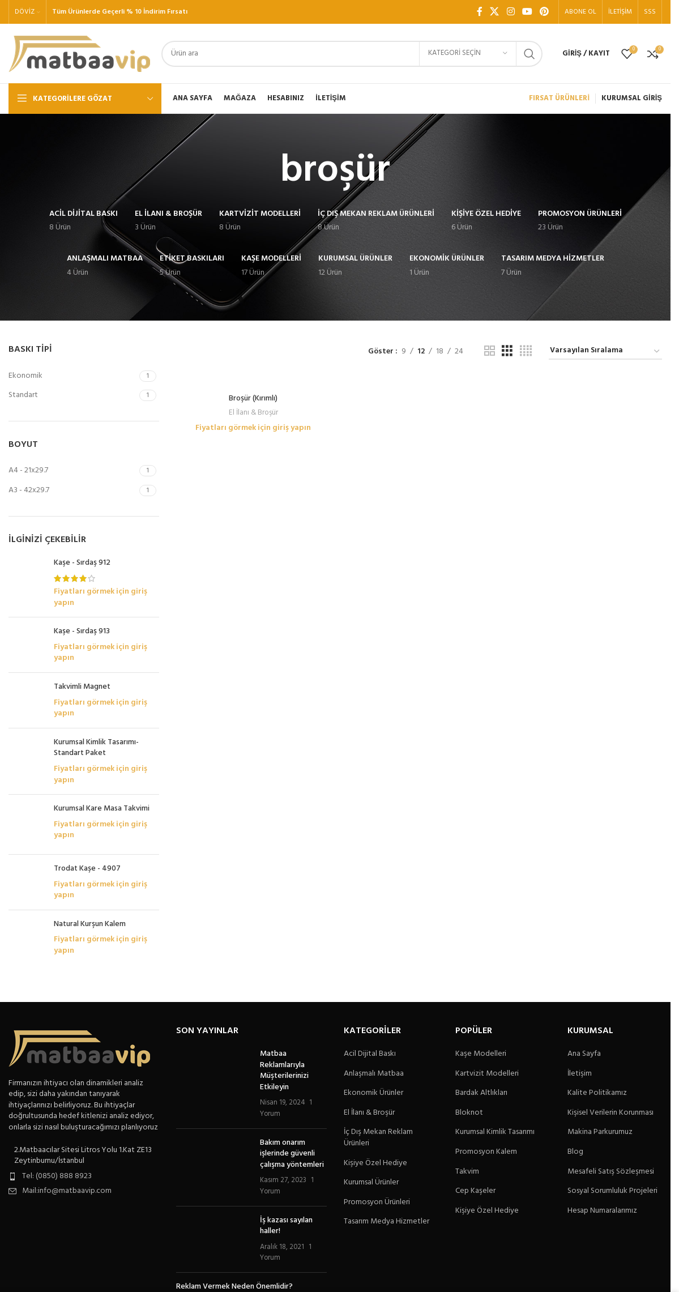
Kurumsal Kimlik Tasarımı (495, 1132)
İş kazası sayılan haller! (286, 1226)
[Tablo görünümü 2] (489, 351)
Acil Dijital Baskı (370, 1054)
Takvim (467, 1172)
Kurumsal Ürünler (371, 1182)
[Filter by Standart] (72, 395)
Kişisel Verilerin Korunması (610, 1113)
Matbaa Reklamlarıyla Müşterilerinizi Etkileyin (284, 1070)
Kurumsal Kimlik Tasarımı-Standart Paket (96, 748)
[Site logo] (79, 53)
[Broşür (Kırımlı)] (253, 382)
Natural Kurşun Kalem (90, 924)
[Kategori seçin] (467, 54)
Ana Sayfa (584, 1054)
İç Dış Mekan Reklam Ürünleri (378, 1138)
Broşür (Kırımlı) (253, 398)
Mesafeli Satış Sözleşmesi (610, 1172)
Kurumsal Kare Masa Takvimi (102, 809)
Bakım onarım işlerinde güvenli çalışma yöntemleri (292, 1153)
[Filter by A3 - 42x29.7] (72, 490)
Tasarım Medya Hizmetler (386, 1221)
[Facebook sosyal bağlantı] (479, 12)
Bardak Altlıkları (481, 1093)
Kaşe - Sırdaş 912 (82, 563)
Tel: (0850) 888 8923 (57, 1176)
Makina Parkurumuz (600, 1132)
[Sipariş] (605, 351)
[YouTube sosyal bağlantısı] (527, 12)
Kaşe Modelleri (480, 1054)
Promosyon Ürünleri (377, 1202)
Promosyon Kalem (486, 1152)
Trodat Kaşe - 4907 (87, 869)
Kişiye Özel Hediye (375, 1163)
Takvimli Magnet (82, 687)
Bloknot (469, 1113)
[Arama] (352, 54)
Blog (575, 1152)
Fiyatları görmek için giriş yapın (100, 597)
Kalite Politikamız (597, 1093)
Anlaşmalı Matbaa (374, 1074)
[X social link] (494, 12)
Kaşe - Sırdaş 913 (82, 631)
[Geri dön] (266, 171)
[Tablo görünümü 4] (526, 351)
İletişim (579, 1074)
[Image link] (79, 1048)
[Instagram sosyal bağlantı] (510, 12)
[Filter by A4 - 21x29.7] (72, 470)
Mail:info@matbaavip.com (67, 1190)
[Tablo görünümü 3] (507, 351)
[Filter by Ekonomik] (72, 376)
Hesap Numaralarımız (602, 1211)
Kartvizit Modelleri (487, 1074)
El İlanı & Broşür (253, 413)
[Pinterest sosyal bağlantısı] (544, 12)
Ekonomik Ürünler (373, 1093)
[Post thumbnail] (213, 1084)
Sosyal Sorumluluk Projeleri (612, 1191)
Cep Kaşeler (475, 1191)
